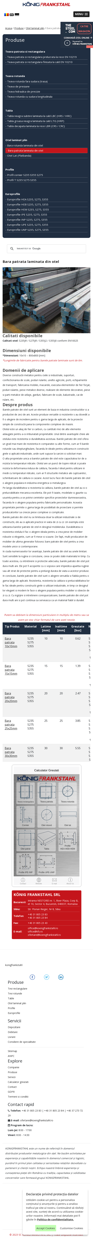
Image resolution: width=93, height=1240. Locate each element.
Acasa (8, 28)
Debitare (13, 1032)
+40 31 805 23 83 (31, 1110)
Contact (12, 1086)
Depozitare (14, 1027)
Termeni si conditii (18, 1096)
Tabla (9, 110)
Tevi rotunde (15, 993)
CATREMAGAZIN (84, 29)
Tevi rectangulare (17, 988)
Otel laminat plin (35, 28)
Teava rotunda (15, 76)
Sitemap (12, 1051)
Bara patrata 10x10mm (11, 642)
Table (11, 998)
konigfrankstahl (13, 965)
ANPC (11, 1056)
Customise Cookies (71, 1228)
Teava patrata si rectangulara (25, 51)
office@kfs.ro (35, 931)
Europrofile (12, 194)
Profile (9, 169)
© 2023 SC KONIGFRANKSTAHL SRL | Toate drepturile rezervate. (46, 1234)
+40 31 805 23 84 (54, 1110)
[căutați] (46, 249)
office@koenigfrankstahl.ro (43, 928)
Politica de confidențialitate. (55, 1219)
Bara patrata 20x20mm (11, 697)
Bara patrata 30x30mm (11, 752)
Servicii (11, 1077)
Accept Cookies (46, 1228)
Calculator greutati (18, 1082)
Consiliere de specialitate (22, 1041)
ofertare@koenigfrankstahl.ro (44, 934)
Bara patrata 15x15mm (11, 670)
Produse (19, 28)
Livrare (11, 1037)
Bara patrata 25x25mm (11, 724)
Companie (13, 1067)
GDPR (11, 1091)
